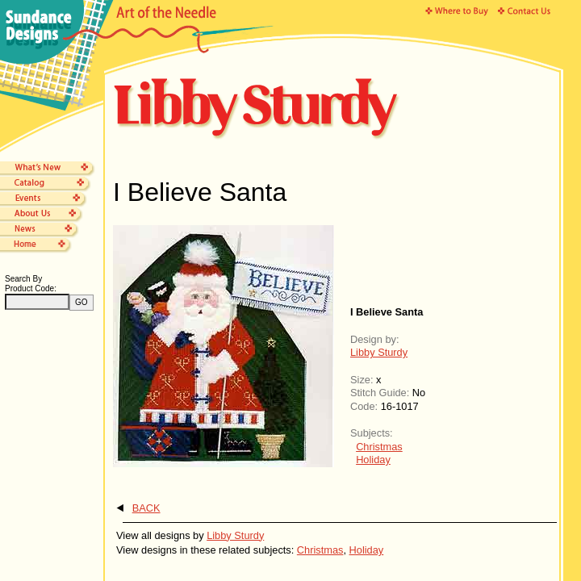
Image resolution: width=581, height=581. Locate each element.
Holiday (373, 460)
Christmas (379, 447)
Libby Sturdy (379, 352)
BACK (146, 508)
